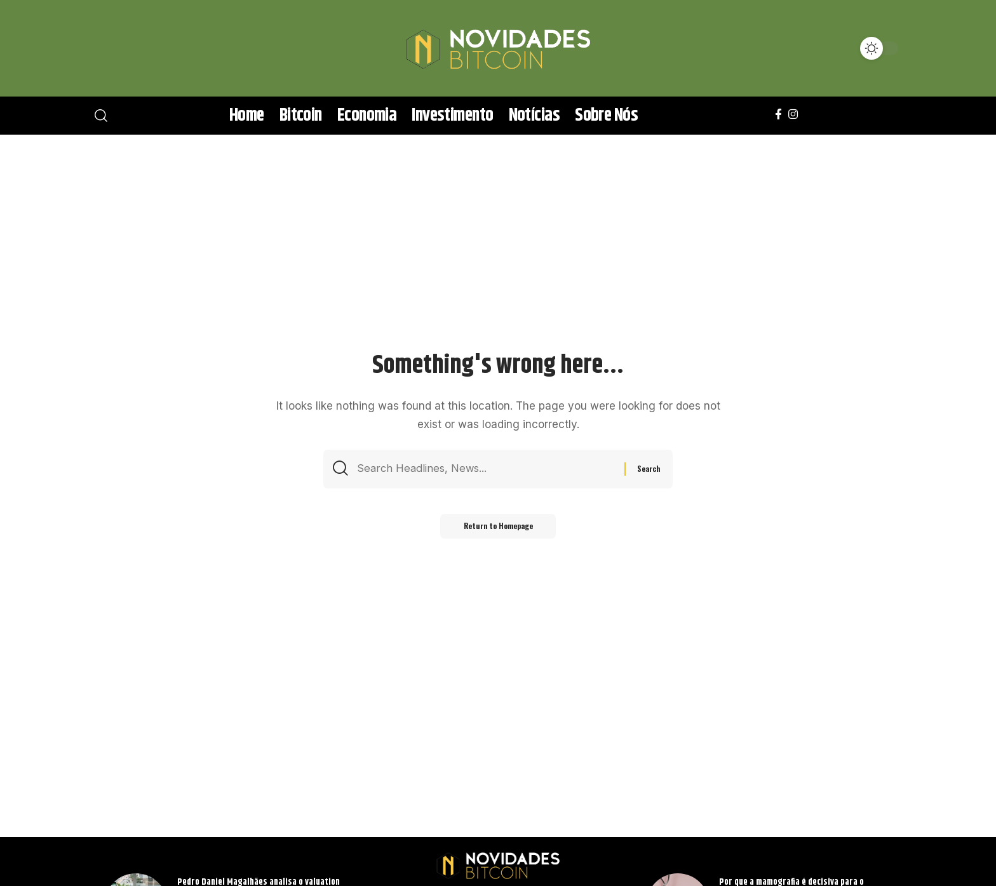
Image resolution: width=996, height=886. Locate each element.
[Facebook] (778, 114)
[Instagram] (793, 114)
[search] (120, 48)
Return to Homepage (498, 528)
